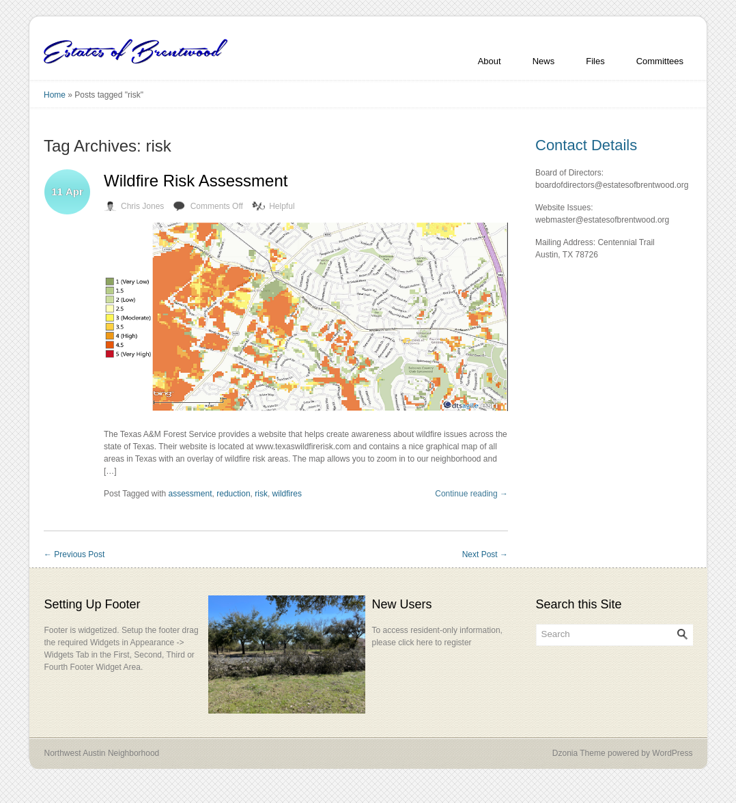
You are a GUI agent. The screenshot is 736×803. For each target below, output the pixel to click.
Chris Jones (142, 206)
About (489, 61)
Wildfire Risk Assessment (195, 180)
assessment (190, 493)
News (544, 61)
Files (595, 61)
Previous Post (74, 554)
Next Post (485, 554)
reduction (233, 493)
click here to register (434, 642)
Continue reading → (471, 493)
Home (55, 95)
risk (261, 493)
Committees (659, 61)
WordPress (672, 753)
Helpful (281, 206)
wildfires (287, 493)
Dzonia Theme (579, 753)
